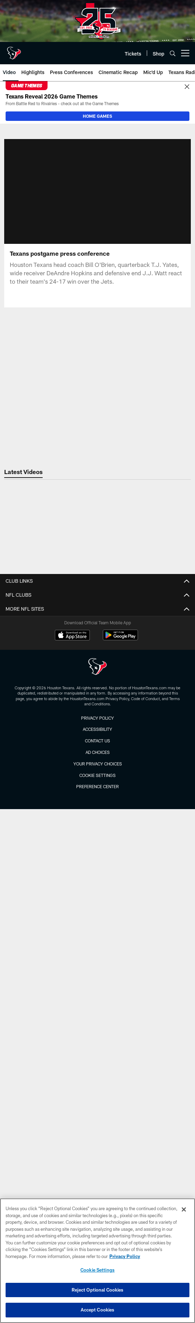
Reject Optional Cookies (98, 1290)
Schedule (98, 1012)
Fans (97, 795)
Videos (97, 1055)
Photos (97, 770)
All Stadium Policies (98, 888)
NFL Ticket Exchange (97, 944)
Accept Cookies (98, 1310)
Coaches (97, 1024)
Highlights (97, 1080)
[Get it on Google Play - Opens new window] (120, 1139)
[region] (97, 1260)
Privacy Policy (97, 634)
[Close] (187, 87)
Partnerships (97, 646)
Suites (97, 969)
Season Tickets (97, 956)
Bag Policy (97, 851)
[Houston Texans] (97, 1169)
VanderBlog (97, 752)
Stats (97, 1037)
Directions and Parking (97, 863)
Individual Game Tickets (97, 932)
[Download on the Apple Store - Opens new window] (72, 1137)
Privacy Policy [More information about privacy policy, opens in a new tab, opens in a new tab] (124, 1256)
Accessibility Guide (98, 838)
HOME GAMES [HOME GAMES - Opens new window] (97, 116)
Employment (97, 622)
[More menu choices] (185, 53)
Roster (97, 1000)
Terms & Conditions (97, 684)
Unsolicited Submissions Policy (97, 659)
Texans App (97, 709)
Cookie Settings (97, 1270)
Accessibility (98, 696)
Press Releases (97, 739)
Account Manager (98, 919)
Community (97, 783)
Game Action (97, 807)
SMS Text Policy (97, 671)
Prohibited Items (97, 876)
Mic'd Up (97, 1068)
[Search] (172, 53)
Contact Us (98, 609)
